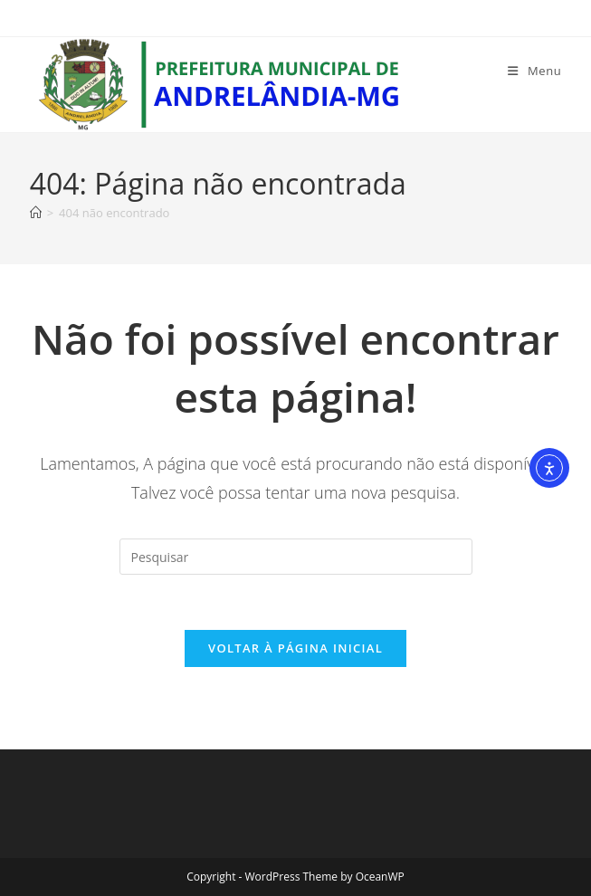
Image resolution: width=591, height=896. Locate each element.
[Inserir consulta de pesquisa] (295, 557)
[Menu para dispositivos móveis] (534, 70)
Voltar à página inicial (295, 648)
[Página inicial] (36, 213)
